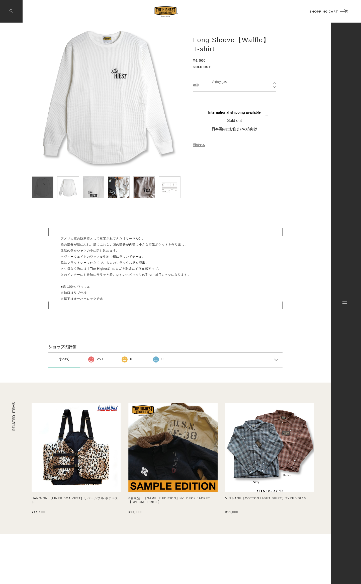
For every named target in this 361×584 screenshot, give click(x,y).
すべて (64, 359)
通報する (199, 145)
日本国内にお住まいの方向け (234, 129)
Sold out (234, 120)
